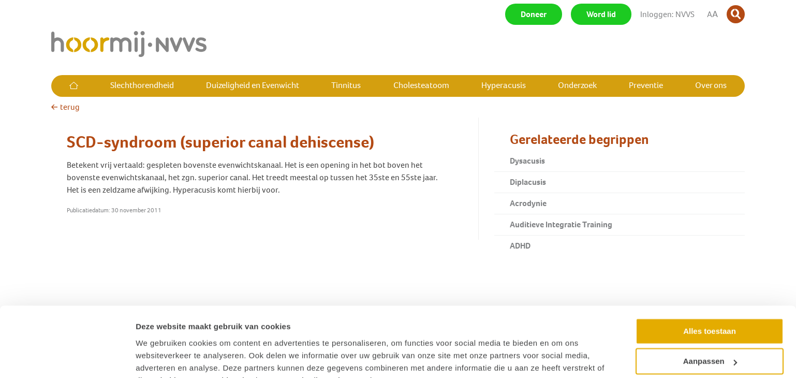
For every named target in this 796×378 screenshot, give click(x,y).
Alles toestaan (709, 279)
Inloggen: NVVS (667, 14)
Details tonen (160, 357)
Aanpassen (710, 310)
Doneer (534, 14)
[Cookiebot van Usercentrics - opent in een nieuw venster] (67, 358)
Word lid (601, 14)
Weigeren (709, 340)
